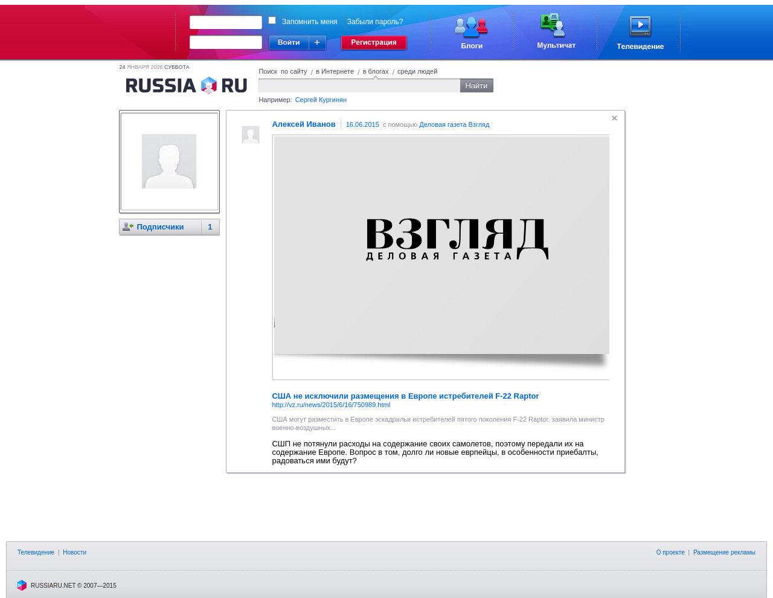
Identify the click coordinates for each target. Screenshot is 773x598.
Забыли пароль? (375, 22)
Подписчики (160, 226)
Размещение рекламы (724, 552)
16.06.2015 (362, 124)
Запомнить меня (310, 22)
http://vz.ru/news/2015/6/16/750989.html (331, 404)
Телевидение (36, 552)
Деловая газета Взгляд (454, 124)
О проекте (670, 552)
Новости (74, 552)
